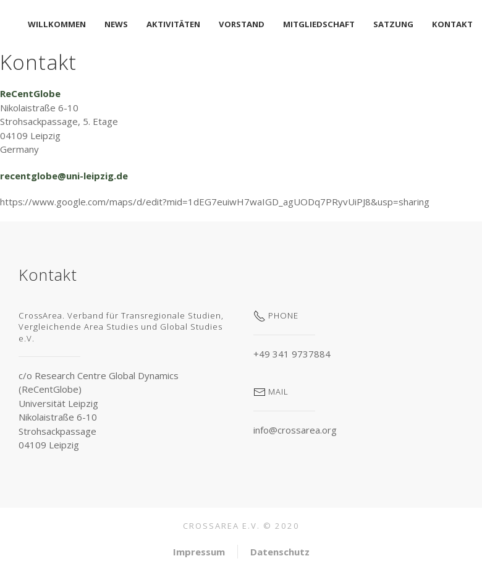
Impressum (199, 552)
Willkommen (57, 24)
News (116, 24)
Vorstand (241, 24)
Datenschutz (280, 552)
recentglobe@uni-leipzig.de (64, 175)
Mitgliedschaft (319, 24)
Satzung (393, 24)
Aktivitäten (173, 24)
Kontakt (452, 24)
